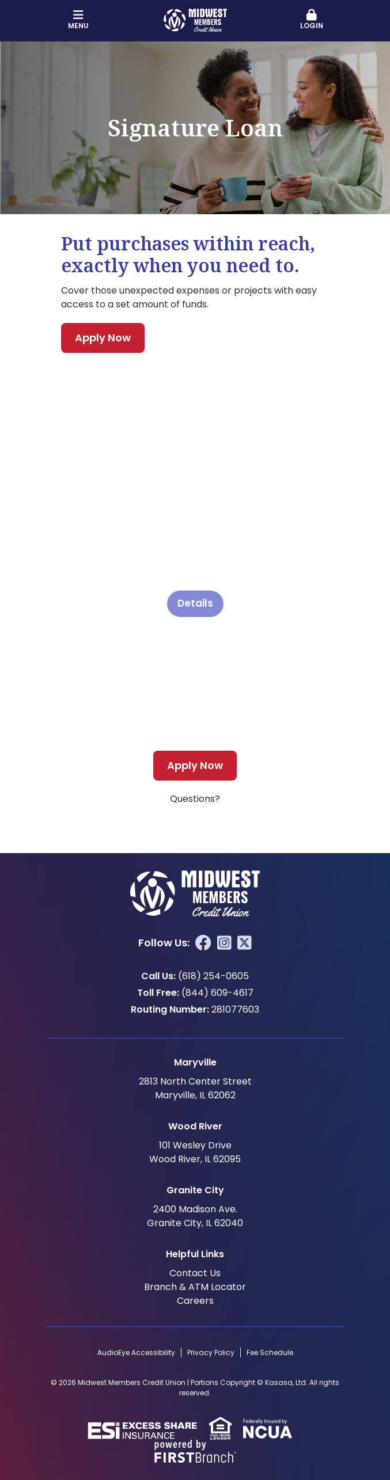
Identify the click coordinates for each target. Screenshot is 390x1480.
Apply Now (103, 337)
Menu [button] (79, 20)
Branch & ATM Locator (195, 1286)
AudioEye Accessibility (136, 1352)
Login (312, 20)
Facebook (203, 943)
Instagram (224, 943)
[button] (312, 20)
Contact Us (195, 1273)
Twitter (244, 943)
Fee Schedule (270, 1352)
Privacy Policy (210, 1352)
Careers (195, 1300)
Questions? (195, 798)
